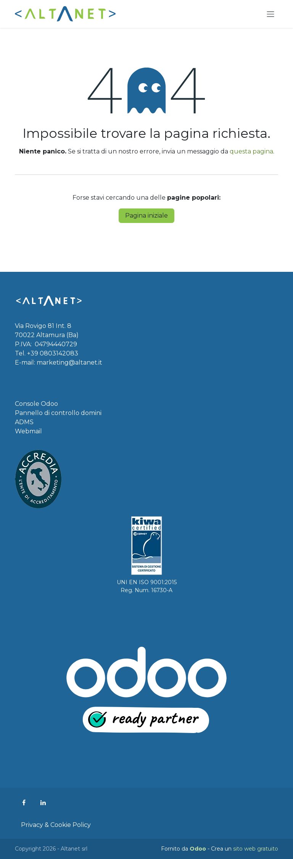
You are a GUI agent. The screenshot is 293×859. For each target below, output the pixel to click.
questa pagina (251, 151)
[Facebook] (23, 802)
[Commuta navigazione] (270, 14)
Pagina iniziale (146, 215)
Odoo (199, 848)
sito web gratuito (255, 848)
